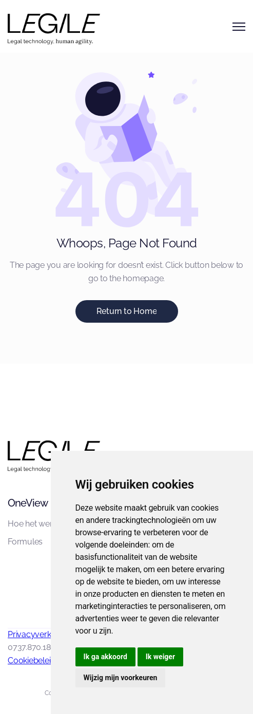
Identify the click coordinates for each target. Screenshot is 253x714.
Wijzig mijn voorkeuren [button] (121, 678)
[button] (238, 27)
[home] (38, 26)
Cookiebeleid (31, 660)
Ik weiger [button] (160, 657)
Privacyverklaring (39, 634)
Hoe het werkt (33, 524)
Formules (25, 542)
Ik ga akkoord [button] (105, 657)
